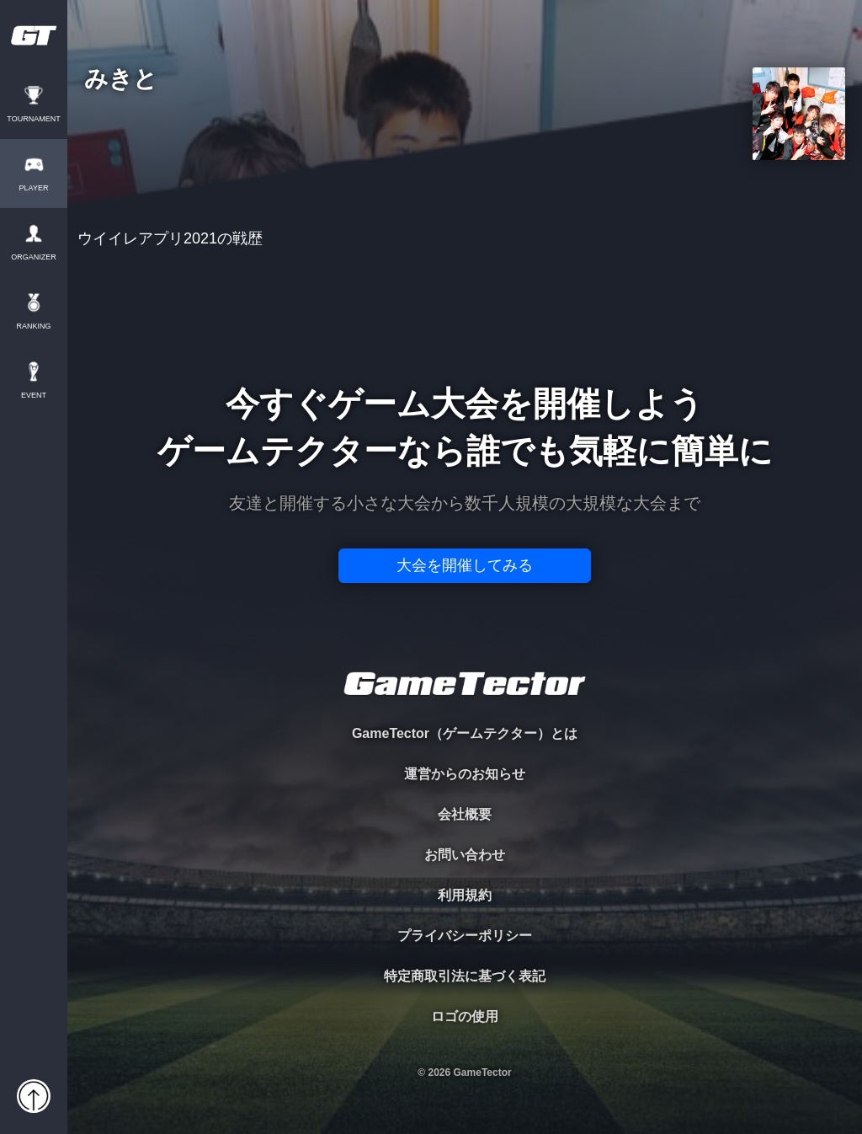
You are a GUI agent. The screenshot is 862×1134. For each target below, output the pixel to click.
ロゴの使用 (464, 1016)
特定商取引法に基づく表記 (464, 976)
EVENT (33, 395)
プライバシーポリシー (464, 935)
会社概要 (465, 814)
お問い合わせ (464, 855)
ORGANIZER (33, 257)
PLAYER (34, 188)
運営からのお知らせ (464, 774)
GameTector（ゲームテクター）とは (464, 733)
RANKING (33, 326)
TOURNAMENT (33, 119)
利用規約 (465, 895)
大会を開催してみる (464, 565)
